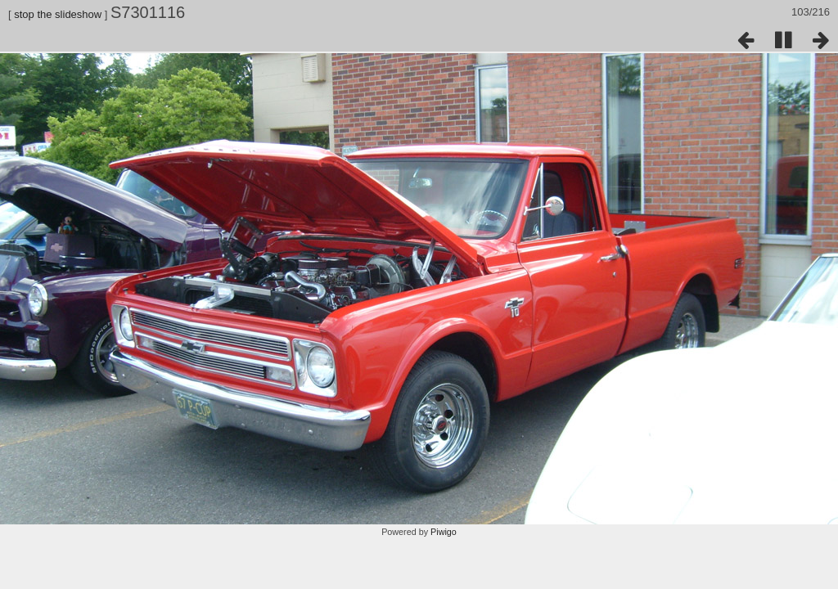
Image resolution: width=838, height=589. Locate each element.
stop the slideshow (57, 14)
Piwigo (443, 532)
